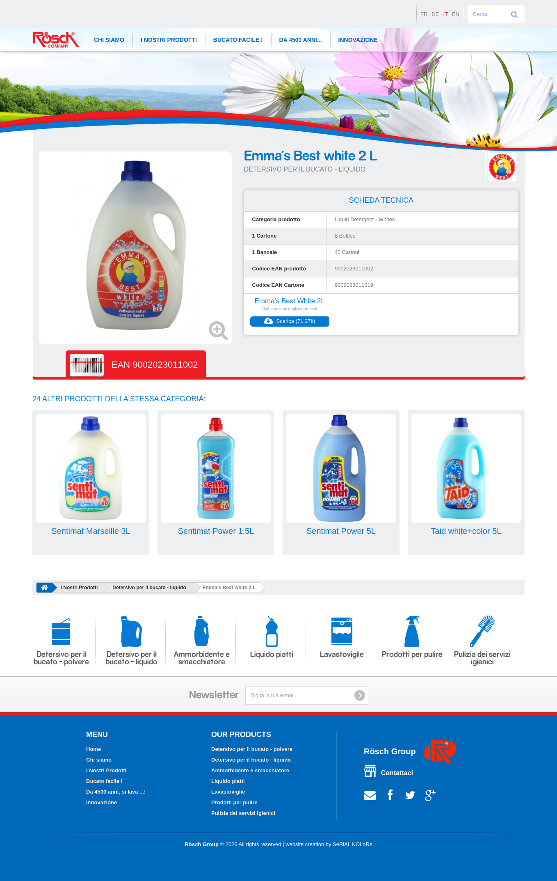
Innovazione (358, 40)
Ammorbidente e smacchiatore (202, 641)
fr (423, 14)
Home (93, 749)
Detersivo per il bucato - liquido (149, 587)
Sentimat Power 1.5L (216, 530)
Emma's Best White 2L (289, 301)
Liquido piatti (271, 637)
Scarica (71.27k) (289, 321)
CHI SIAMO (109, 40)
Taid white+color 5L (466, 530)
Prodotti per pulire (412, 637)
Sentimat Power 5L (341, 530)
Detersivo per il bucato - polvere (61, 641)
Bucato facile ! (238, 40)
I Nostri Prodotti (169, 40)
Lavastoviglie (342, 637)
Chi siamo (99, 760)
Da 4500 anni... (300, 40)
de (435, 14)
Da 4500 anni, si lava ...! (116, 792)
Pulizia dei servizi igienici (482, 641)
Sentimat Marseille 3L (90, 530)
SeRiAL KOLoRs (352, 844)
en (455, 14)
